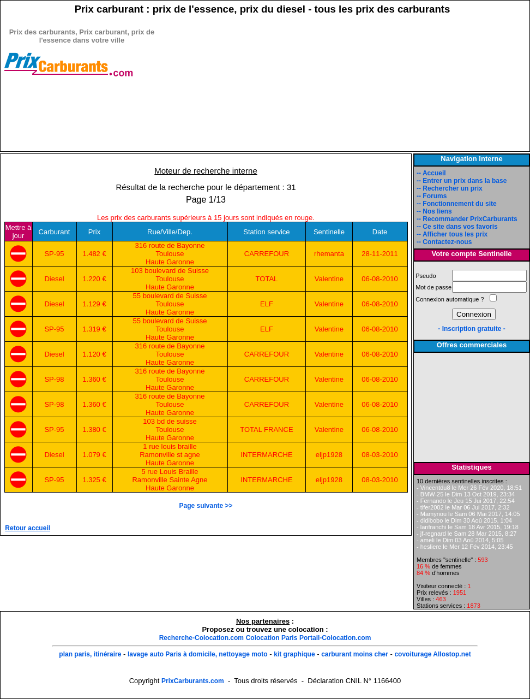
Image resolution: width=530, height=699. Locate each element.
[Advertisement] (82, 135)
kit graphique (294, 654)
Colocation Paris (272, 638)
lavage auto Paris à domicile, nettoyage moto (198, 654)
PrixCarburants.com (192, 681)
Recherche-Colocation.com (201, 638)
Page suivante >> (205, 506)
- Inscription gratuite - (471, 329)
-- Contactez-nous (444, 242)
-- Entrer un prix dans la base (462, 181)
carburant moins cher (354, 654)
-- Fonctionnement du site (457, 204)
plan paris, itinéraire (90, 654)
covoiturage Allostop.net (432, 654)
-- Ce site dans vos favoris (457, 226)
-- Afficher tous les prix (452, 234)
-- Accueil (431, 173)
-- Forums (432, 196)
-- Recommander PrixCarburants (467, 219)
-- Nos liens (434, 211)
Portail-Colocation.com (335, 638)
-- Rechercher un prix (450, 188)
